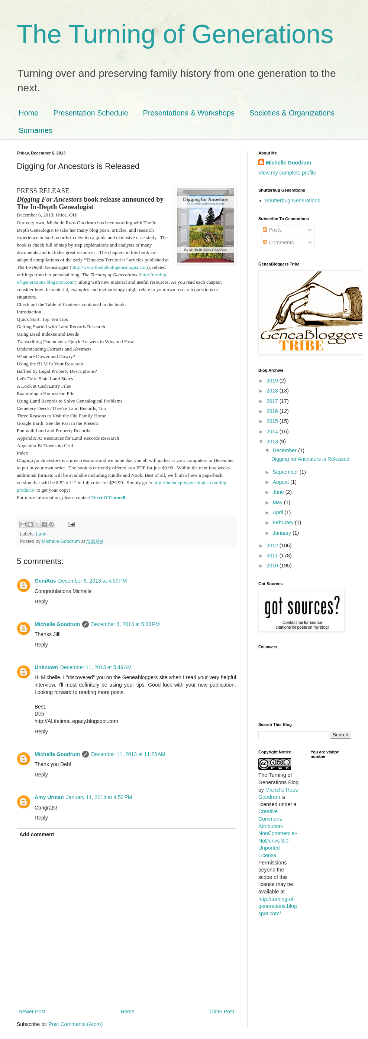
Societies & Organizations (292, 113)
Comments (278, 242)
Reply (41, 602)
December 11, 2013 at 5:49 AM (96, 667)
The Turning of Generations (175, 34)
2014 (273, 431)
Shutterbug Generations (292, 200)
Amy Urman (49, 797)
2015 (273, 421)
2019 (273, 381)
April (278, 512)
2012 (273, 545)
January (282, 533)
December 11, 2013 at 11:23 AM (128, 754)
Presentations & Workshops (189, 113)
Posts (272, 230)
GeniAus (45, 581)
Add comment (36, 834)
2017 (273, 401)
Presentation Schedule (90, 113)
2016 (273, 411)
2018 (273, 391)
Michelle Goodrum (57, 624)
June (278, 492)
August (281, 482)
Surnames (35, 130)
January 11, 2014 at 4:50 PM (99, 797)
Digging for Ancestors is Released (310, 459)
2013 (273, 441)
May (278, 502)
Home (28, 113)
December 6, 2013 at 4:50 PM (92, 581)
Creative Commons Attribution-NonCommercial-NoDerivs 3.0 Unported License (277, 833)
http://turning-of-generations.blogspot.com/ (277, 906)
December (285, 450)
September (285, 472)
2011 (273, 555)
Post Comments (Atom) (76, 1024)
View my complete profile (287, 173)
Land (41, 534)
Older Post (222, 1011)
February (283, 522)
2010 (273, 566)
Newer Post (32, 1011)
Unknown (46, 667)
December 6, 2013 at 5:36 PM (125, 624)
